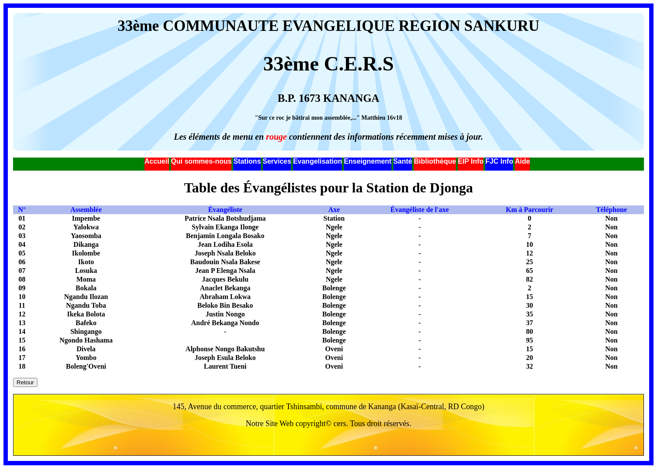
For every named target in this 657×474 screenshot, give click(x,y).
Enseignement (367, 161)
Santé (402, 161)
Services (277, 161)
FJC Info (499, 161)
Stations (247, 161)
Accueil (156, 161)
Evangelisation (317, 161)
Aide (522, 161)
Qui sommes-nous (201, 161)
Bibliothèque (435, 161)
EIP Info (470, 161)
